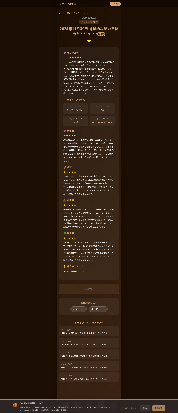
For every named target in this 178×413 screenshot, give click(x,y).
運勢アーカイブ (73, 13)
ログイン (115, 3)
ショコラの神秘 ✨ (67, 3)
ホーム (61, 13)
